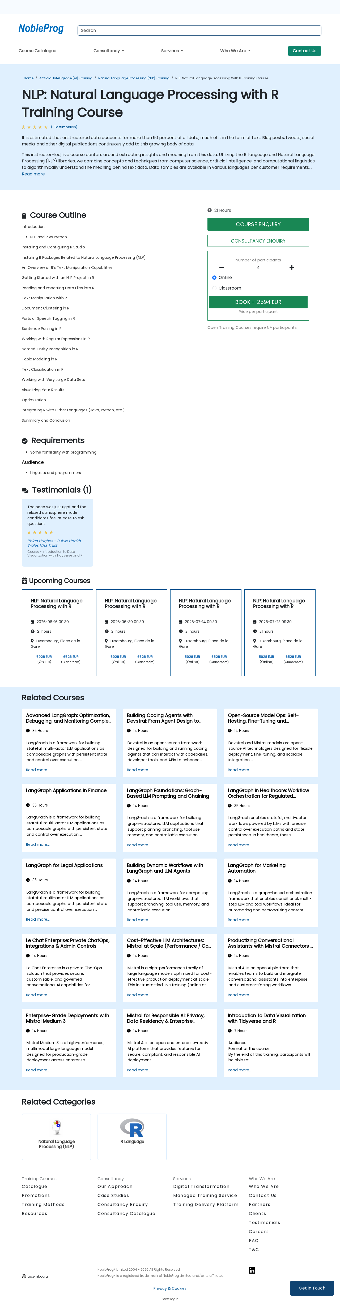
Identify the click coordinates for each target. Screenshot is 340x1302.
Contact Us (304, 51)
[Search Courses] (199, 30)
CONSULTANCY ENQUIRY (258, 241)
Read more (33, 174)
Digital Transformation (201, 1186)
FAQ (254, 1241)
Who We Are (233, 51)
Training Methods (43, 1204)
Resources (34, 1213)
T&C (254, 1250)
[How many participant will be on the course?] (258, 267)
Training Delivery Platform (206, 1204)
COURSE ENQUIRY (258, 224)
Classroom (230, 288)
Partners (260, 1204)
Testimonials (264, 1222)
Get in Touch (312, 1288)
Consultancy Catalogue (126, 1213)
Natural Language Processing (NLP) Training (133, 78)
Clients (257, 1213)
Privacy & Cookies (170, 1288)
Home (28, 78)
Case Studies (113, 1195)
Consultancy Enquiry (122, 1204)
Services (170, 51)
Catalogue (34, 1186)
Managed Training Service (205, 1195)
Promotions (36, 1195)
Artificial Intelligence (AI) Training (65, 78)
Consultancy (107, 51)
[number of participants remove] (223, 267)
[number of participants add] (293, 267)
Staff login (170, 1299)
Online (225, 277)
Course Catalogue (37, 51)
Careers (259, 1231)
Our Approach (115, 1186)
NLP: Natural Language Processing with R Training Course (221, 78)
